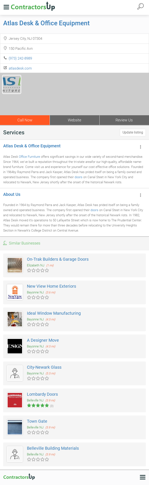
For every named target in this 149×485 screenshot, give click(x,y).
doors (78, 177)
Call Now (24, 120)
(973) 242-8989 (20, 58)
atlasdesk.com (20, 68)
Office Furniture (29, 157)
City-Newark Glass (44, 367)
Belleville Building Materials (53, 448)
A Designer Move (43, 340)
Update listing (133, 132)
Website (74, 120)
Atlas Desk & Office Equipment (46, 23)
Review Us (124, 120)
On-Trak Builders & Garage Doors (58, 259)
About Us (11, 194)
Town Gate (37, 421)
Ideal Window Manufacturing (54, 313)
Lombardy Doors (42, 394)
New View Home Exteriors (51, 286)
